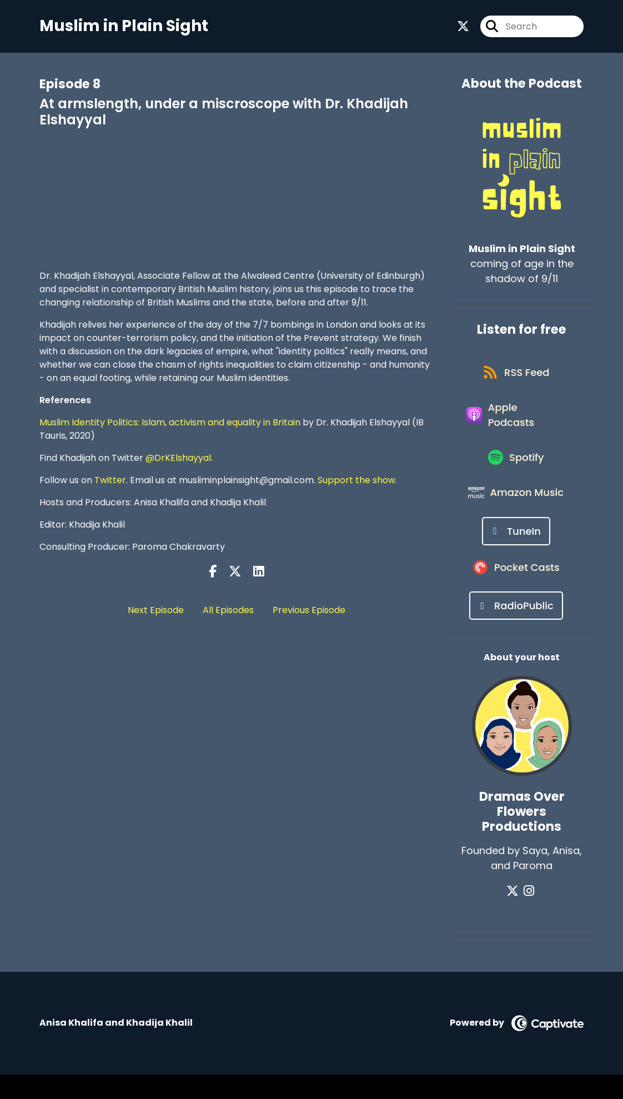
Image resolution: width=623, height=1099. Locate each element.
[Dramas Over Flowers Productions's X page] (515, 915)
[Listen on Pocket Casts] (516, 590)
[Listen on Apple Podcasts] (516, 424)
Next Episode (156, 612)
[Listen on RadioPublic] (515, 630)
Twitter (110, 482)
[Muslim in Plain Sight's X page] (463, 27)
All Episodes (228, 612)
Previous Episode (309, 612)
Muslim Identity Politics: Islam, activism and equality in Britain (169, 425)
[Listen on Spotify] (516, 472)
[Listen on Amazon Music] (516, 511)
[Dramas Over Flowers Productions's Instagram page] (529, 915)
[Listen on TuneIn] (516, 551)
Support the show (356, 482)
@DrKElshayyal (178, 460)
